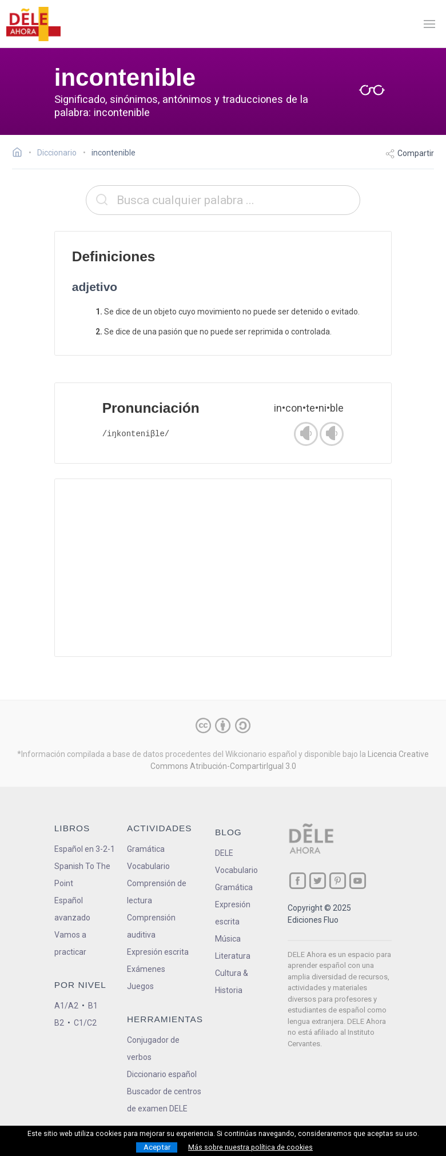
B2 (59, 1022)
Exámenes (146, 969)
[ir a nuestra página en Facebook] (298, 881)
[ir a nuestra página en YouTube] (358, 881)
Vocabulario (148, 866)
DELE (224, 853)
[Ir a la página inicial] (20, 154)
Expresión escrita (158, 951)
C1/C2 (85, 1022)
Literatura (232, 955)
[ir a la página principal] (33, 24)
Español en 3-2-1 (84, 849)
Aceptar (157, 1147)
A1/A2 (66, 1005)
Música (228, 938)
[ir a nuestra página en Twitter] (318, 881)
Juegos (140, 986)
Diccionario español (162, 1074)
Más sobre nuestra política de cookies (250, 1147)
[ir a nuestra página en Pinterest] (338, 881)
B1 (93, 1005)
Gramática (146, 849)
